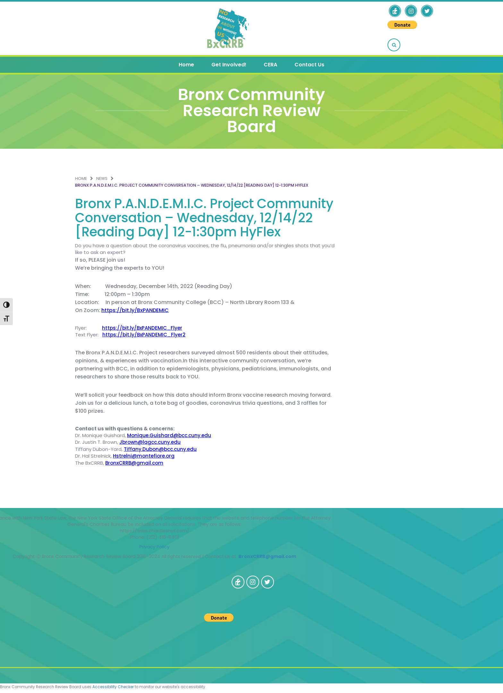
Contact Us (309, 64)
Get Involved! (228, 64)
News (101, 178)
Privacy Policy (54, 547)
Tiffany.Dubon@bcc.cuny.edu (160, 449)
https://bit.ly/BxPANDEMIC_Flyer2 (143, 334)
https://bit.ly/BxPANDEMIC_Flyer (142, 328)
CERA (270, 64)
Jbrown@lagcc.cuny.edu (150, 442)
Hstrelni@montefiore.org (144, 455)
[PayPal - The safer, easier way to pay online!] (402, 25)
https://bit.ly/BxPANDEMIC (135, 310)
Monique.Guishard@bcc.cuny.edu (169, 435)
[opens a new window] (394, 11)
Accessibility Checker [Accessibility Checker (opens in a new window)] (113, 686)
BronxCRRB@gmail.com (134, 463)
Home (186, 64)
